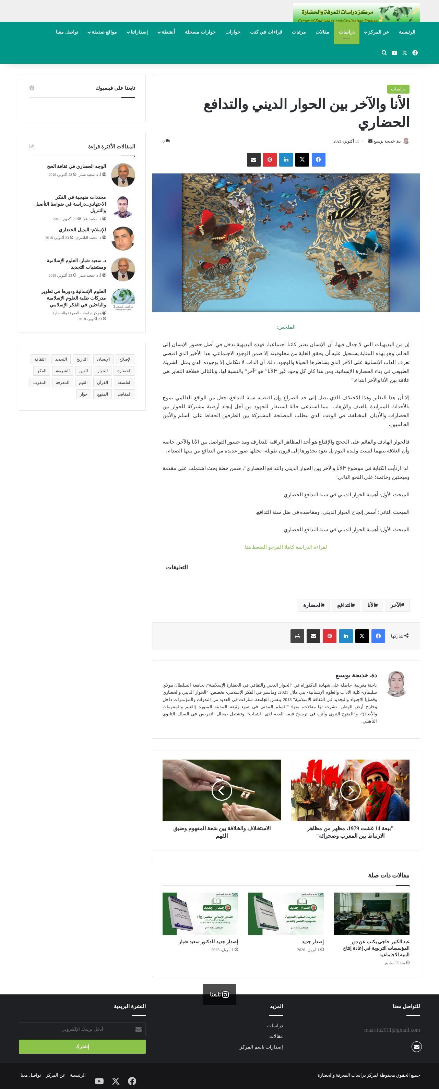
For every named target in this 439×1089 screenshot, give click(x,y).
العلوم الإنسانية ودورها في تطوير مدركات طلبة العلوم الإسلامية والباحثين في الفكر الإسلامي (73, 298)
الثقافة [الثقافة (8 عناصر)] (40, 359)
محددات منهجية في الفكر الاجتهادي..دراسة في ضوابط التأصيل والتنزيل (70, 204)
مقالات (322, 32)
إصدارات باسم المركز (261, 1047)
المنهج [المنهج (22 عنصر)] (102, 394)
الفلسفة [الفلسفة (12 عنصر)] (124, 382)
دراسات (347, 32)
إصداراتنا (139, 32)
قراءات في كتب (266, 32)
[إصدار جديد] (286, 914)
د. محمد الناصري (88, 237)
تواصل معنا (67, 32)
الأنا (371, 606)
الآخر (395, 606)
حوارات (232, 32)
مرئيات (299, 32)
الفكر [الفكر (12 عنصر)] (41, 370)
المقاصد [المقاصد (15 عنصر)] (124, 394)
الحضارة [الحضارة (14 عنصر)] (124, 370)
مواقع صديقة (104, 32)
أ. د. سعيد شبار (90, 174)
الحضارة (312, 606)
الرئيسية (407, 32)
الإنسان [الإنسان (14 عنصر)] (103, 359)
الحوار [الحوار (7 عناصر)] (102, 370)
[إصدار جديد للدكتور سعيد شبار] (200, 914)
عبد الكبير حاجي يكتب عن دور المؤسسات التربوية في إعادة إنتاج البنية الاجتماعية (376, 949)
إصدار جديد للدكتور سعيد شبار (208, 942)
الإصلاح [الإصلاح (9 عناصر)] (125, 359)
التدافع (344, 606)
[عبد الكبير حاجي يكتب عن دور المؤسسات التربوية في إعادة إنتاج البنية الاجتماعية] (372, 914)
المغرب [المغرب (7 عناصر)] (39, 382)
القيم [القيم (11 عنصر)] (83, 382)
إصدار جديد (313, 942)
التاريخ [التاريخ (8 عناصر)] (81, 359)
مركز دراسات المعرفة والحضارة (76, 313)
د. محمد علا (92, 219)
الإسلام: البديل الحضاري (82, 229)
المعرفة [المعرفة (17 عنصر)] (62, 382)
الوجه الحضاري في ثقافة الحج (76, 166)
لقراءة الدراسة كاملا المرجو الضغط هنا (286, 547)
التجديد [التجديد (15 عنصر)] (61, 359)
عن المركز (378, 32)
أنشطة (168, 32)
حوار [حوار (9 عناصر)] (83, 394)
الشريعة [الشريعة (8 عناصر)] (63, 370)
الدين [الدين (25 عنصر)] (83, 370)
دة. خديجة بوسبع (383, 141)
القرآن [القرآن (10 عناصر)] (102, 382)
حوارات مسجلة (200, 32)
